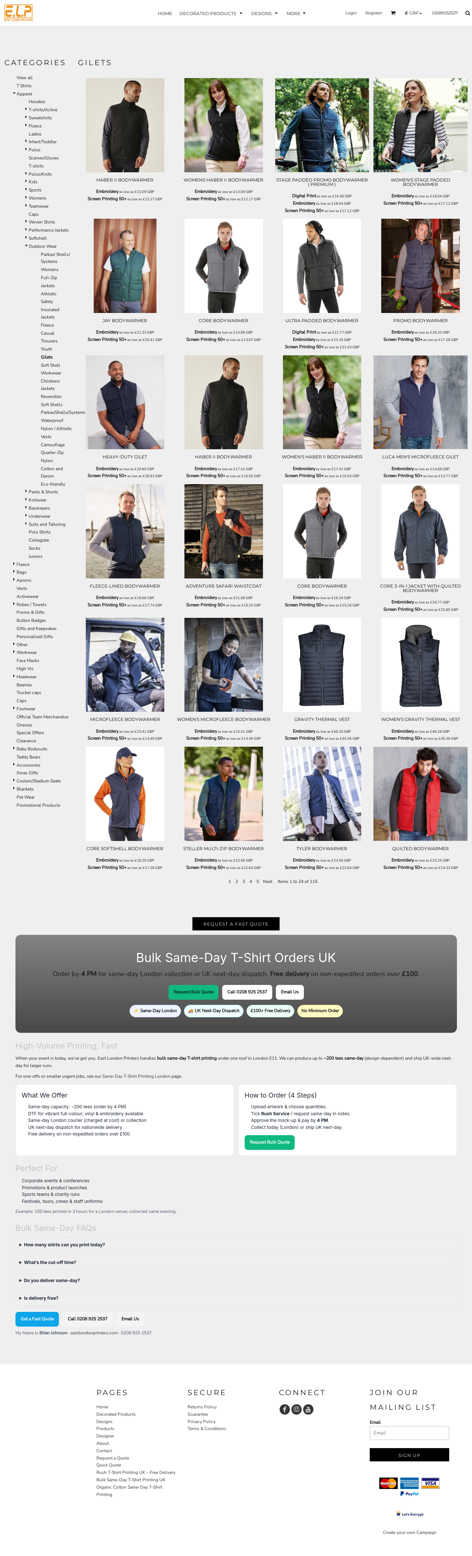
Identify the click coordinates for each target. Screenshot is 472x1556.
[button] (212, 13)
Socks (34, 548)
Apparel (24, 94)
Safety (47, 301)
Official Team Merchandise (42, 717)
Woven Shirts (42, 222)
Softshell (38, 238)
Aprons (24, 580)
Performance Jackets (49, 230)
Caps (34, 214)
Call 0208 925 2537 (247, 992)
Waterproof (52, 420)
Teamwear (39, 206)
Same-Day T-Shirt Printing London (136, 1076)
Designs (104, 1422)
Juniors (36, 556)
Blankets (25, 789)
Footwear (26, 709)
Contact (104, 1451)
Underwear (39, 516)
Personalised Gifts (35, 637)
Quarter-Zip (52, 452)
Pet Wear (26, 797)
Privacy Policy (202, 1422)
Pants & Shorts (43, 492)
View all (25, 78)
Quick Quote (108, 1465)
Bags (21, 572)
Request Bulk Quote (193, 992)
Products (105, 1429)
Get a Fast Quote (37, 1319)
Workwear (51, 373)
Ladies (35, 134)
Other (22, 645)
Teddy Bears (28, 757)
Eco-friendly (53, 484)
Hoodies (37, 102)
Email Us (290, 992)
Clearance (26, 741)
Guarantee (198, 1414)
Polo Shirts (40, 532)
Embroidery (107, 191)
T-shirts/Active (43, 110)
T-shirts (36, 166)
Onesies (24, 725)
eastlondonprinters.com (94, 1333)
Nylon (47, 461)
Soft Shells (52, 405)
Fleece (35, 126)
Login (351, 12)
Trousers (49, 341)
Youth (46, 349)
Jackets (48, 286)
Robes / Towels (32, 605)
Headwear (26, 677)
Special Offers (30, 733)
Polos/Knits (40, 174)
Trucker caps (29, 693)
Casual (47, 333)
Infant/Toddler (43, 142)
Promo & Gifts (31, 612)
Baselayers (39, 508)
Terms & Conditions (207, 1429)
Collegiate (39, 540)
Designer (105, 1436)
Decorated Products (116, 1414)
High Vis (25, 669)
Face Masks (28, 660)
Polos (34, 150)
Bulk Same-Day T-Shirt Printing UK (131, 1480)
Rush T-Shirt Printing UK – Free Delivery (135, 1472)
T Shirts (24, 86)
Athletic (49, 294)
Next (267, 881)
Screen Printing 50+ (107, 199)
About (102, 1443)
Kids (33, 182)
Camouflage (53, 445)
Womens (37, 198)
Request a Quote (112, 1458)
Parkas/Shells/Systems (63, 412)
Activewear (28, 596)
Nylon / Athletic (56, 429)
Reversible (51, 396)
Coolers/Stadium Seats (39, 781)
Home (102, 1407)
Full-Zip (49, 278)
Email (375, 1422)
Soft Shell (50, 365)
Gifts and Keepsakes (37, 628)
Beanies (24, 685)
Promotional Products (38, 805)
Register (373, 12)
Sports (35, 190)
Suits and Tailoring (47, 524)
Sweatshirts (40, 118)
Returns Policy (202, 1407)
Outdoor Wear (43, 246)
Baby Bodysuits (32, 749)
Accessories (28, 765)
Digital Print (304, 196)
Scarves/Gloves (44, 158)
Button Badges (31, 620)
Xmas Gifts (27, 773)
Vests (46, 437)
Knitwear (37, 500)
